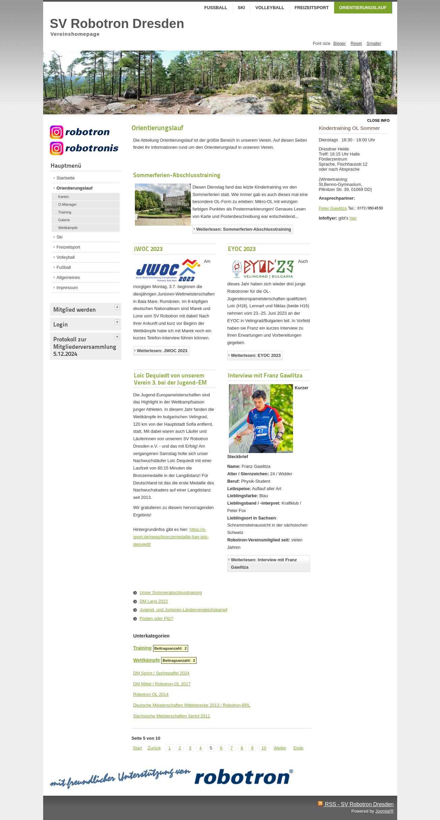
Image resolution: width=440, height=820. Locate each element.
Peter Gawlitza (333, 208)
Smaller (373, 43)
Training (64, 212)
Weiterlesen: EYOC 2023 (256, 355)
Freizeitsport (312, 7)
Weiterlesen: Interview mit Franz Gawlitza (264, 563)
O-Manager (67, 204)
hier (353, 218)
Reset (356, 43)
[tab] (118, 306)
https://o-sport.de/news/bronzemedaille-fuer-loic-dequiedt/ (171, 537)
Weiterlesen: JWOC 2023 (162, 350)
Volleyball (269, 7)
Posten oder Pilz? (156, 618)
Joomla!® (384, 811)
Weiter (280, 748)
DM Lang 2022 (154, 601)
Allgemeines (68, 277)
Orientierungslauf (363, 7)
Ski (241, 7)
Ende (298, 748)
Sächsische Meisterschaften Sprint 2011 (171, 715)
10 (263, 748)
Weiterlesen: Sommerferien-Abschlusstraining (243, 229)
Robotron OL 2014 (151, 694)
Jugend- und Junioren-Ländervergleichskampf (183, 609)
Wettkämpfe (68, 228)
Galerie (64, 220)
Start (137, 748)
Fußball (215, 7)
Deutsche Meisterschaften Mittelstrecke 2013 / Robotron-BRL (192, 705)
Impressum (67, 287)
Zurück (153, 748)
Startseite (66, 177)
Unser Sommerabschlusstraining (171, 592)
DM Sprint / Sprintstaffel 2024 (161, 673)
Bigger (339, 43)
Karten (63, 197)
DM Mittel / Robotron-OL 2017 (161, 683)
